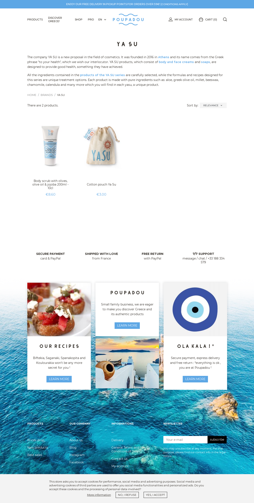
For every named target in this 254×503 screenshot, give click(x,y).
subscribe (217, 441)
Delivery (117, 441)
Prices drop (35, 441)
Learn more (127, 325)
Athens (164, 57)
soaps (206, 62)
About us (76, 441)
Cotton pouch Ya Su (101, 184)
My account (180, 19)
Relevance (213, 105)
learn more (59, 379)
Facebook (76, 463)
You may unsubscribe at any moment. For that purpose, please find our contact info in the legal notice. (194, 453)
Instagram (77, 456)
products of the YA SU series (103, 75)
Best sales (34, 456)
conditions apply (174, 4)
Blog (73, 449)
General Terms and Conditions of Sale (125, 451)
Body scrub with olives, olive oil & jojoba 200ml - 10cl (50, 184)
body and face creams (176, 62)
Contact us (119, 460)
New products (37, 449)
